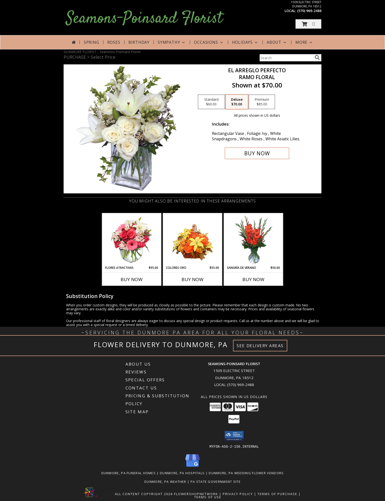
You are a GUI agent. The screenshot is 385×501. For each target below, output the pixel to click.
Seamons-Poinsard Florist (144, 18)
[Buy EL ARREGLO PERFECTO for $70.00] (257, 153)
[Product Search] (286, 57)
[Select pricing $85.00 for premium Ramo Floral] (262, 102)
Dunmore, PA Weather (165, 481)
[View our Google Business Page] (192, 466)
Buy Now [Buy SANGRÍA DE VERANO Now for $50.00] (253, 279)
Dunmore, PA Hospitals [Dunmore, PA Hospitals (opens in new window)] (182, 473)
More (304, 42)
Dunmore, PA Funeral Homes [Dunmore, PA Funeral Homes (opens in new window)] (128, 473)
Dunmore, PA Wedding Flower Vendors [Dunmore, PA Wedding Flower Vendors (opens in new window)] (246, 473)
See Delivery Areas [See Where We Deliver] (260, 345)
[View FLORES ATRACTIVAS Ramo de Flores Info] (131, 240)
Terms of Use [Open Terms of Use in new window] (207, 497)
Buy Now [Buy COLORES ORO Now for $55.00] (192, 279)
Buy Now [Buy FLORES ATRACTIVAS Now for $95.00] (132, 279)
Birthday (139, 42)
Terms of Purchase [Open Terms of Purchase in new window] (277, 493)
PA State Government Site (216, 481)
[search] (317, 57)
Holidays (245, 42)
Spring (91, 42)
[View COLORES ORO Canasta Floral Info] (192, 240)
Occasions (209, 42)
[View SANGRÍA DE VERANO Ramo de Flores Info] (253, 239)
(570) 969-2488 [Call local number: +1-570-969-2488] (309, 10)
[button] (308, 24)
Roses (113, 42)
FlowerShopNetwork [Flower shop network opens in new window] (196, 493)
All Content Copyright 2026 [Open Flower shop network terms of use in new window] (144, 493)
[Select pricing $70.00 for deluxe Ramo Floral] (237, 102)
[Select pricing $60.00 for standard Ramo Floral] (211, 102)
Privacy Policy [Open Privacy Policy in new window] (238, 493)
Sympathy (172, 42)
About (277, 42)
